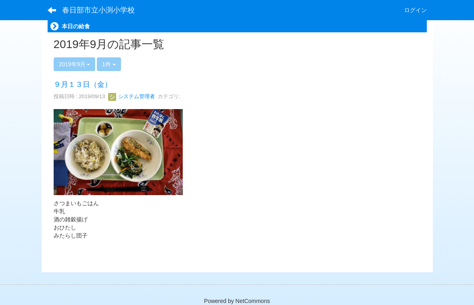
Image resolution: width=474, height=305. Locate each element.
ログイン (415, 10)
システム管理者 (131, 96)
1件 (109, 64)
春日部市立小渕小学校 (98, 10)
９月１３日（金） (83, 84)
